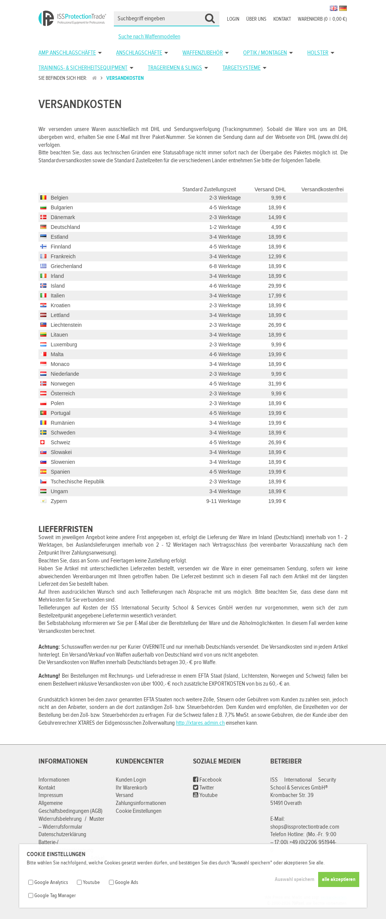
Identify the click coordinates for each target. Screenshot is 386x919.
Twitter (203, 787)
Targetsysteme (241, 68)
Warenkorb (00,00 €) (322, 19)
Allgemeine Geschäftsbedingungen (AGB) (70, 807)
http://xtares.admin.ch (200, 723)
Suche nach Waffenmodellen (149, 36)
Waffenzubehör (202, 52)
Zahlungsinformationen (141, 803)
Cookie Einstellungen (138, 811)
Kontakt (282, 19)
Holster (317, 52)
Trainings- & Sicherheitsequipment (82, 68)
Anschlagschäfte (139, 52)
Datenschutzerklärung (62, 834)
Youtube (205, 795)
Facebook (207, 779)
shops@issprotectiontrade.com (304, 827)
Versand (124, 795)
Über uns (256, 19)
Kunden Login (131, 779)
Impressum (50, 795)
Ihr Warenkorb (131, 787)
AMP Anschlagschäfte (67, 52)
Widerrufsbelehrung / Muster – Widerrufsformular (71, 823)
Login (233, 19)
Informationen (53, 779)
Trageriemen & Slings (175, 68)
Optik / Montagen (265, 52)
